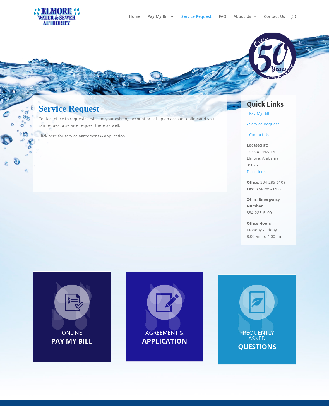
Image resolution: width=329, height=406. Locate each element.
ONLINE (72, 332)
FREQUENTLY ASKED (257, 335)
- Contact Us (258, 134)
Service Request (196, 16)
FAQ (222, 16)
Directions (256, 171)
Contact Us (274, 16)
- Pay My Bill (258, 113)
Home (134, 16)
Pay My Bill (158, 16)
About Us (242, 16)
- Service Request (263, 124)
